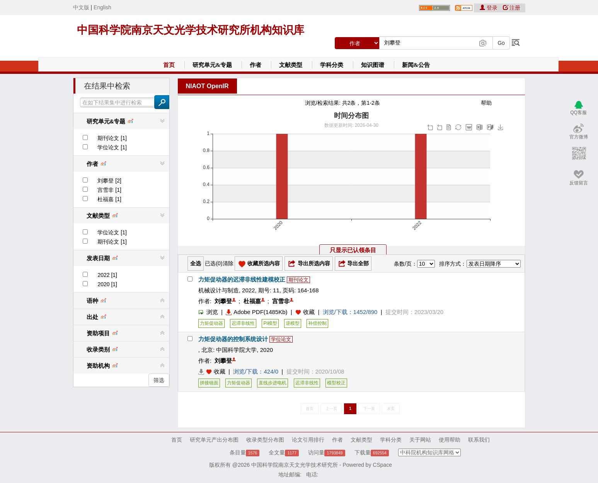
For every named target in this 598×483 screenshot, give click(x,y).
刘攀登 (223, 301)
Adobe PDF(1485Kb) (256, 312)
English (102, 7)
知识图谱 (372, 65)
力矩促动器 (211, 323)
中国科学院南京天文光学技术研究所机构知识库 (190, 30)
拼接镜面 (209, 383)
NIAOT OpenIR (207, 86)
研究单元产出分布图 (214, 440)
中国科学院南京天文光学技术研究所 (294, 465)
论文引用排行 (308, 440)
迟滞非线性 (243, 323)
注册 (512, 8)
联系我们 (479, 440)
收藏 (309, 312)
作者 (255, 65)
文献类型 (290, 65)
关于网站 (420, 440)
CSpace (382, 465)
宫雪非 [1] (109, 190)
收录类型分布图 (265, 440)
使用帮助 (449, 440)
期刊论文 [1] (111, 138)
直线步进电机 (272, 383)
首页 (169, 65)
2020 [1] (107, 284)
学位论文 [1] (111, 147)
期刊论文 (298, 280)
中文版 (81, 7)
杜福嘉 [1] (109, 199)
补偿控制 (317, 323)
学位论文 (281, 339)
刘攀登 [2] (109, 180)
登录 (489, 8)
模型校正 (336, 383)
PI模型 (270, 323)
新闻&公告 (416, 65)
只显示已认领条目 (353, 250)
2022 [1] (107, 275)
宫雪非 (281, 301)
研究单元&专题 (212, 65)
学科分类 (331, 65)
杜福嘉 (252, 301)
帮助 (486, 103)
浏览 (208, 312)
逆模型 (293, 323)
